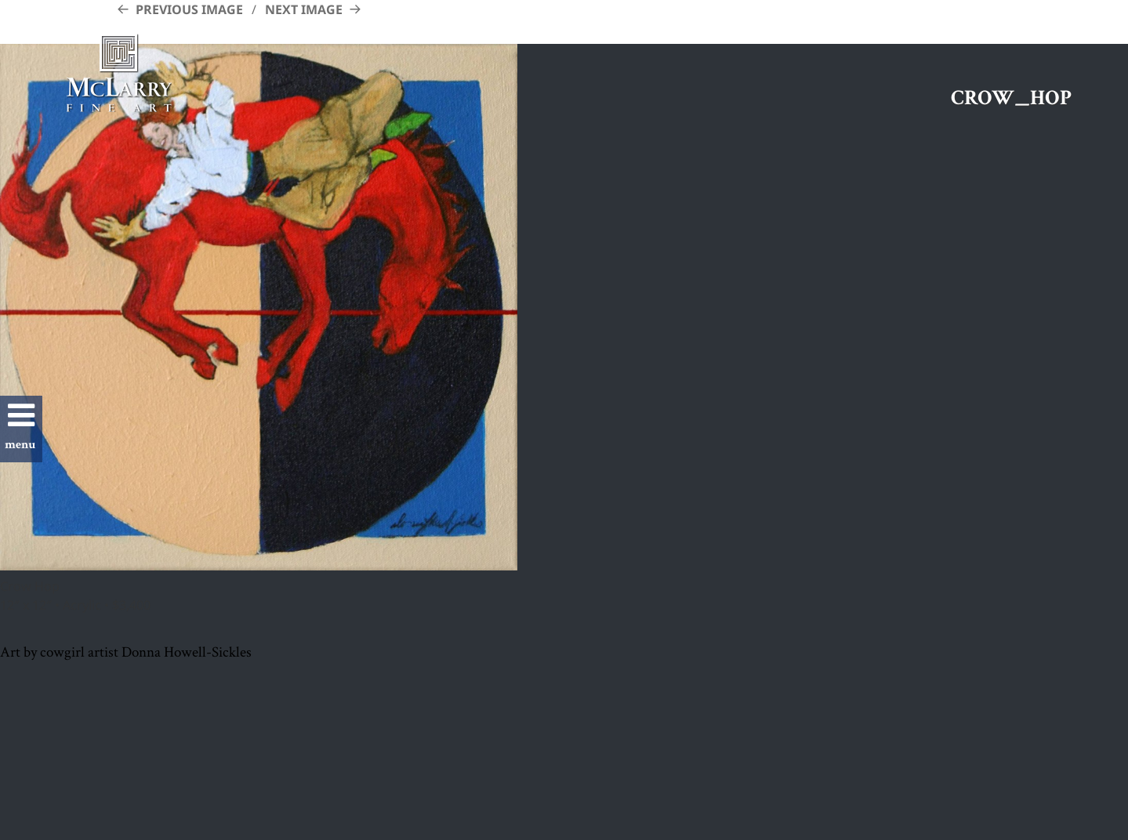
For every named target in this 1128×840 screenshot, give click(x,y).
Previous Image (189, 9)
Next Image (304, 9)
